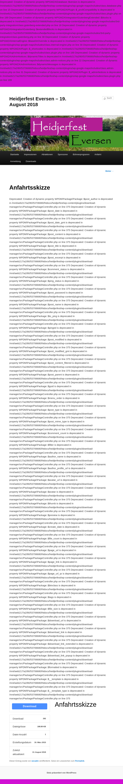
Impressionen (30, 154)
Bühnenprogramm (81, 154)
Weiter (109, 171)
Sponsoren (63, 154)
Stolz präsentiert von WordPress (61, 773)
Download (29, 706)
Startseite (14, 154)
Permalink (79, 761)
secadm (35, 761)
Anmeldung (15, 161)
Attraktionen (47, 154)
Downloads (31, 161)
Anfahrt (97, 154)
